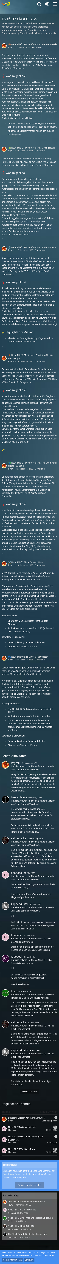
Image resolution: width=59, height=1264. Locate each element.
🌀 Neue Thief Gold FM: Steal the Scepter (28, 657)
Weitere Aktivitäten (29, 1092)
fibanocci (16, 872)
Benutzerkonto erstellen (29, 1185)
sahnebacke (18, 838)
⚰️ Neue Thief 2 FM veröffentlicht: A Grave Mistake (32, 44)
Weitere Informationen (12, 1260)
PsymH (11, 47)
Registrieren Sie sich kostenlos (17, 1174)
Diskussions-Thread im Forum (22, 646)
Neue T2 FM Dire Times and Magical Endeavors (30, 1218)
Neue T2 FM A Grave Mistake (22, 1209)
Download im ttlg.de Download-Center (26, 642)
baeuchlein (18, 797)
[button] (55, 4)
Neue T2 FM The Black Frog (21, 1226)
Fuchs (15, 991)
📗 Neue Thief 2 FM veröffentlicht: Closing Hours (31, 147)
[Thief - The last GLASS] (6, 4)
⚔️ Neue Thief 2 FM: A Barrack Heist (25, 562)
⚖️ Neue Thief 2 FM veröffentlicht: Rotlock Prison (32, 247)
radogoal (16, 956)
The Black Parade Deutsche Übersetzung (27, 1234)
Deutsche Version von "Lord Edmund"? (26, 1201)
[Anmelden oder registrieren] (47, 4)
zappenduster (19, 904)
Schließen (29, 1260)
